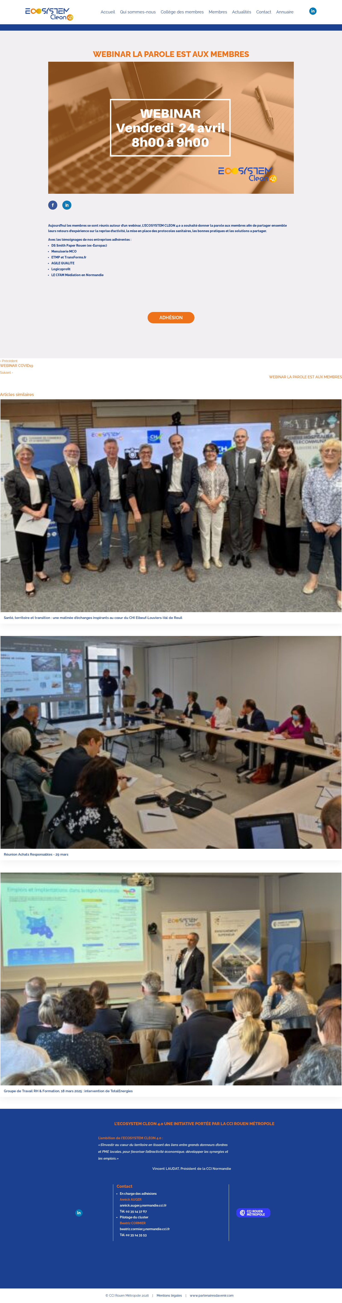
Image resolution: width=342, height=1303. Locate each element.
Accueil (108, 12)
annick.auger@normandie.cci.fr (143, 1205)
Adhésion (171, 317)
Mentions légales (169, 1295)
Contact (263, 12)
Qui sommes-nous (138, 12)
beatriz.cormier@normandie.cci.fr (145, 1229)
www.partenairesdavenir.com (212, 1295)
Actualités (241, 12)
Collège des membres (182, 12)
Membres (218, 12)
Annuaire (285, 12)
